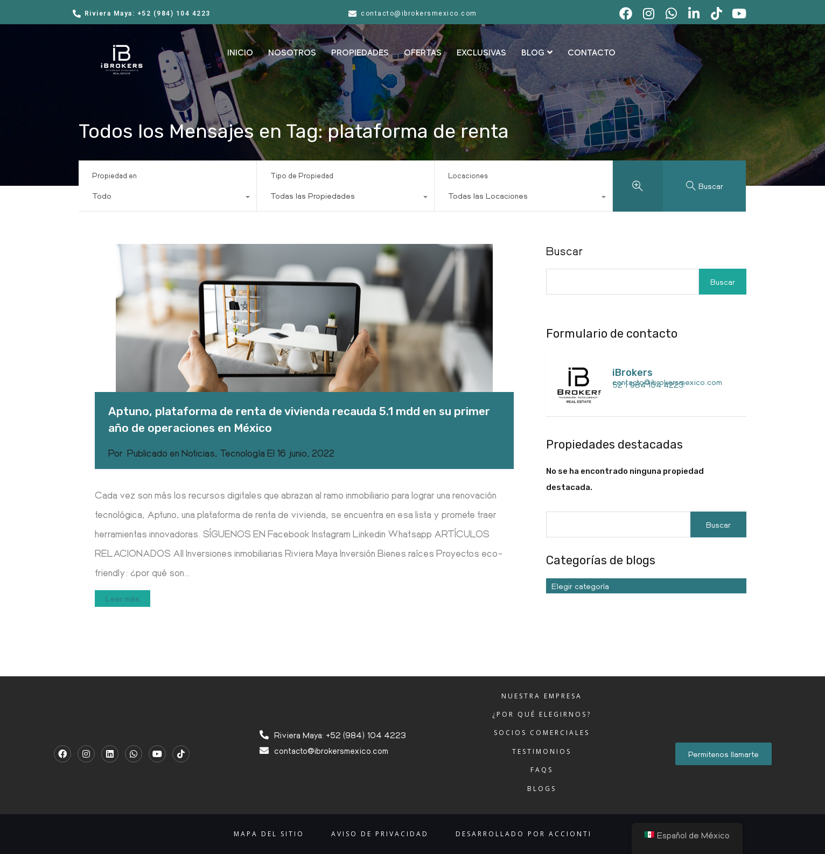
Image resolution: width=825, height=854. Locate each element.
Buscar (564, 251)
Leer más (122, 598)
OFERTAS (423, 53)
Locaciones (468, 175)
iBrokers (632, 373)
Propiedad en (114, 175)
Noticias (198, 453)
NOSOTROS (292, 53)
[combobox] (167, 198)
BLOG (537, 53)
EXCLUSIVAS (481, 53)
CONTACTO (592, 53)
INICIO (240, 53)
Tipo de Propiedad (301, 175)
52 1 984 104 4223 (648, 384)
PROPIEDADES (360, 53)
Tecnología (242, 453)
